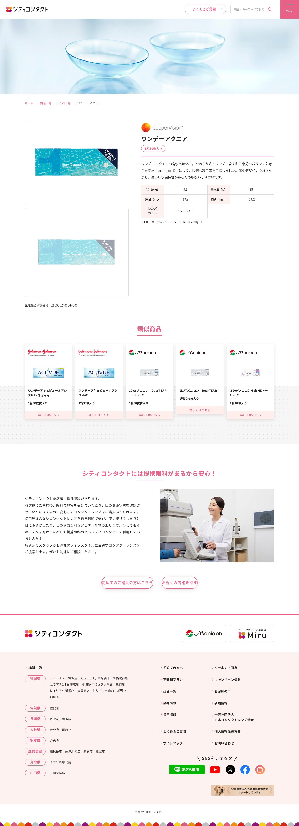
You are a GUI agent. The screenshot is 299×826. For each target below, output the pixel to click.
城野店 (121, 691)
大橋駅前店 (120, 678)
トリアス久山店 (103, 691)
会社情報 (171, 700)
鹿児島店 (56, 752)
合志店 (54, 741)
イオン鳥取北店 (60, 763)
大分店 (54, 730)
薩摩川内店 (73, 752)
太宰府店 (83, 691)
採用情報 (171, 710)
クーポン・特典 (227, 668)
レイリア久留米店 (62, 691)
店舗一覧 (36, 668)
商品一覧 (47, 103)
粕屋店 (54, 698)
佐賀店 (54, 709)
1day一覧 (66, 103)
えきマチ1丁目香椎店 (64, 685)
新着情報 (222, 700)
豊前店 (120, 685)
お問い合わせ (225, 736)
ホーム (29, 103)
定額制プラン (174, 678)
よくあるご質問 (176, 726)
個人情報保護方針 (229, 726)
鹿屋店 (100, 752)
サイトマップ (174, 736)
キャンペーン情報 (229, 678)
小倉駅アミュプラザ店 (97, 685)
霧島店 (88, 752)
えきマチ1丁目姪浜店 (95, 678)
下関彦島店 (57, 774)
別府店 (66, 730)
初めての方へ (174, 668)
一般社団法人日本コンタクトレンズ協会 (236, 713)
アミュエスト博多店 (63, 678)
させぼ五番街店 (60, 720)
